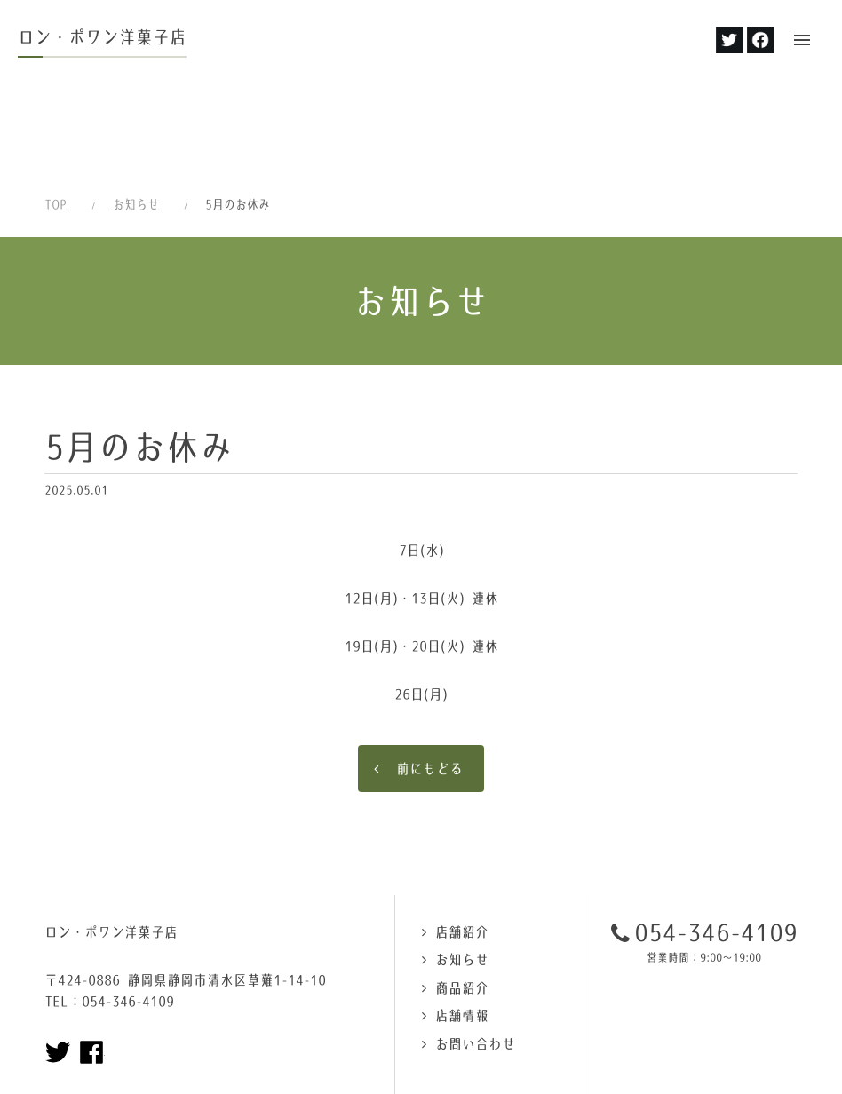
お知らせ (136, 113)
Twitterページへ (57, 960)
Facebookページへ (91, 960)
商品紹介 (462, 896)
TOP (55, 113)
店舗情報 (462, 924)
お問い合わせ (475, 952)
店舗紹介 (462, 840)
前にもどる (429, 677)
